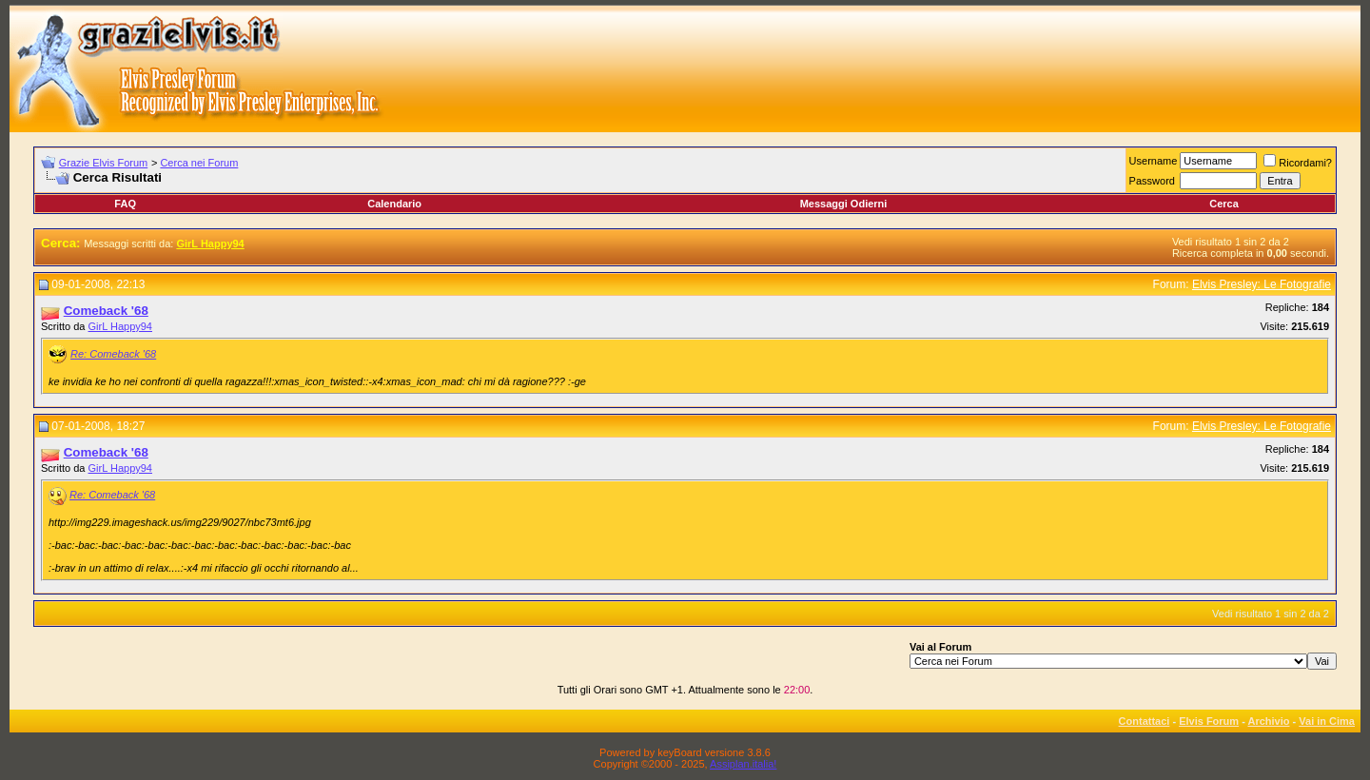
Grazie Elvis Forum (103, 162)
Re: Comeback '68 (113, 354)
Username (1153, 160)
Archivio (1269, 721)
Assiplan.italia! (743, 764)
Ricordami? (1297, 162)
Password (1152, 180)
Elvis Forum (1209, 721)
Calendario (394, 203)
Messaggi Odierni (844, 203)
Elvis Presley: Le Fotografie (1261, 284)
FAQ (125, 203)
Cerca (1224, 203)
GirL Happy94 (120, 326)
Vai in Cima (1327, 721)
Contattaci (1144, 721)
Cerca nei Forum (199, 162)
